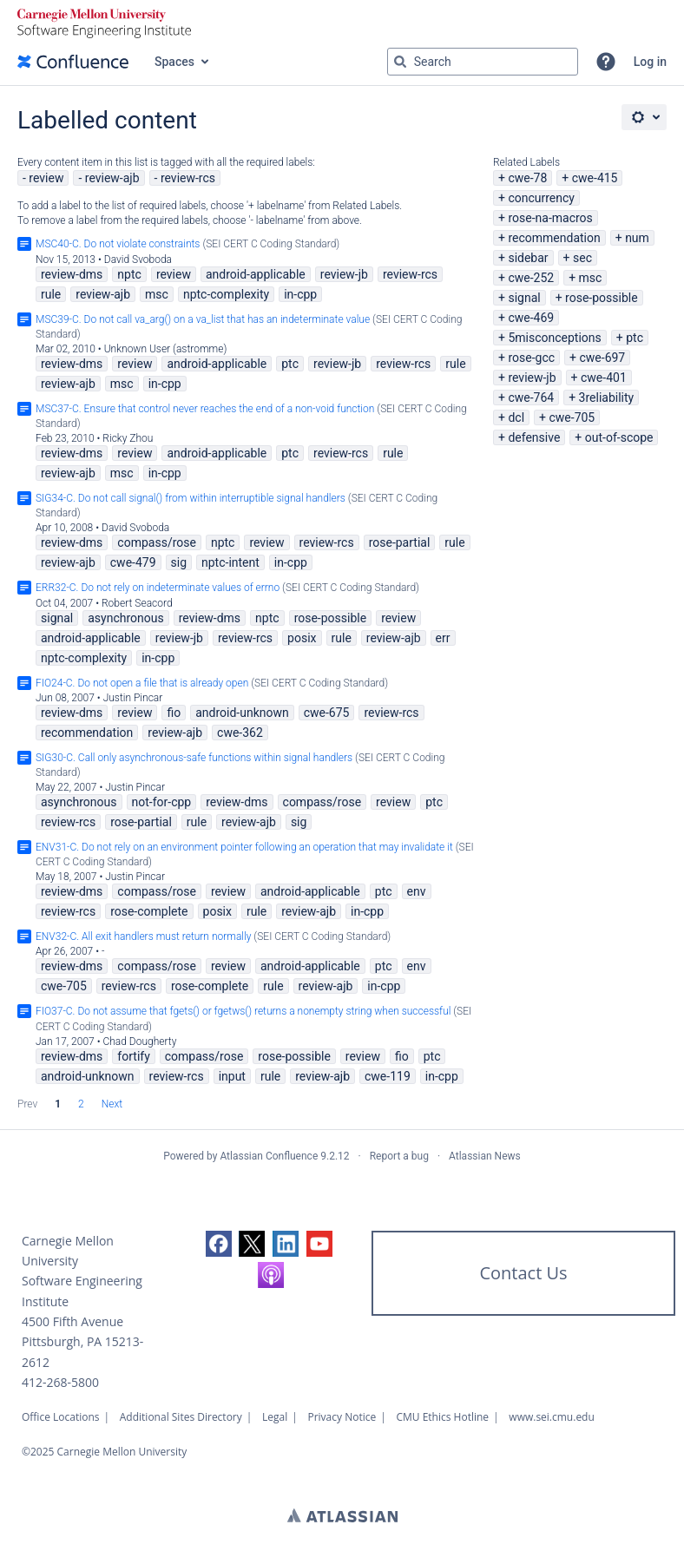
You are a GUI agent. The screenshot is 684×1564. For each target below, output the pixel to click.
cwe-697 (602, 358)
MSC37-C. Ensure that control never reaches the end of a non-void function (205, 409)
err (443, 638)
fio (174, 713)
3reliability (607, 397)
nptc (129, 274)
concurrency (541, 198)
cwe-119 (388, 1076)
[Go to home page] (73, 62)
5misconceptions (554, 338)
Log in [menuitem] (650, 62)
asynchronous (126, 618)
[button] (606, 62)
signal (524, 298)
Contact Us (523, 1273)
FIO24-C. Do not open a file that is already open (142, 683)
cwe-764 (531, 397)
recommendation (554, 238)
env (416, 891)
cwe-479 (133, 562)
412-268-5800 (60, 1382)
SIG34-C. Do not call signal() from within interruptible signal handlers (190, 498)
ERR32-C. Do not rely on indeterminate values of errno (158, 588)
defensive (534, 437)
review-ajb (112, 178)
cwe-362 (240, 732)
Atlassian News (485, 1156)
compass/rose (156, 542)
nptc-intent (230, 562)
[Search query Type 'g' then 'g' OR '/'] (482, 62)
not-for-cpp (162, 802)
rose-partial (400, 542)
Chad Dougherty (139, 1041)
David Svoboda (138, 259)
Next (112, 1104)
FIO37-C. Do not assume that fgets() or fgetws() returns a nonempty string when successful (243, 1011)
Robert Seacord (137, 603)
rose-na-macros (550, 218)
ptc (634, 338)
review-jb (532, 377)
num (637, 238)
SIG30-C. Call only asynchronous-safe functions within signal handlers (194, 758)
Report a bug (399, 1156)
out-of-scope (619, 437)
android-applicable (256, 274)
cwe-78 (527, 178)
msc (590, 278)
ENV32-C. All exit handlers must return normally (143, 936)
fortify (133, 1056)
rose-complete (148, 911)
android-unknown (242, 713)
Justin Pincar (133, 698)
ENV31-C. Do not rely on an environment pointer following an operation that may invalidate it (244, 847)
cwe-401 (604, 377)
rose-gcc (531, 358)
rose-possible (601, 298)
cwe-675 (327, 713)
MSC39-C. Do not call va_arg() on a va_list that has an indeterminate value (203, 319)
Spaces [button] (174, 62)
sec (582, 258)
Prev (27, 1104)
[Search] (400, 62)
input (232, 1076)
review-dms (71, 274)
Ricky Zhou (127, 438)
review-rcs (188, 178)
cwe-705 (572, 417)
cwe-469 (531, 318)
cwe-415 (595, 178)
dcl (516, 417)
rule (51, 294)
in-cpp (300, 294)
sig (179, 562)
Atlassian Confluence (269, 1156)
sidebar (528, 258)
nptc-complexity (226, 294)
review (46, 178)
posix (301, 638)
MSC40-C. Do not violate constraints (118, 244)
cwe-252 (531, 278)
